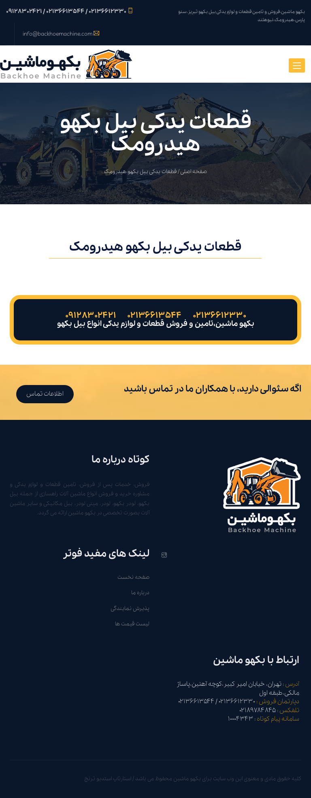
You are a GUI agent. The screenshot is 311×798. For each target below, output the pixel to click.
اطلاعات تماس (45, 393)
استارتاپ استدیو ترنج (107, 779)
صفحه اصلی (194, 171)
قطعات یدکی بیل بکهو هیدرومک (140, 171)
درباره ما (140, 593)
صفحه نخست (133, 577)
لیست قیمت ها (132, 624)
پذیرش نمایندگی (130, 608)
